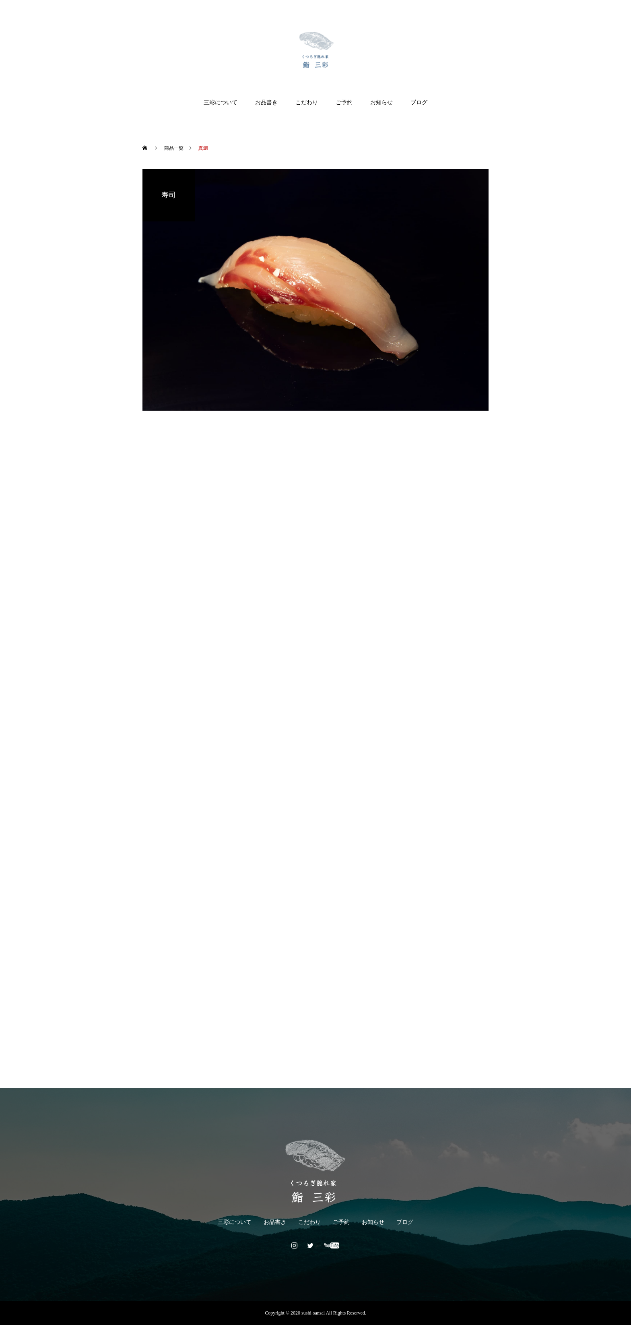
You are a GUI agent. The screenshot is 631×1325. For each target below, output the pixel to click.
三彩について (220, 102)
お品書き (266, 102)
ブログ (418, 102)
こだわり (306, 102)
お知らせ (381, 102)
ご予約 (344, 102)
